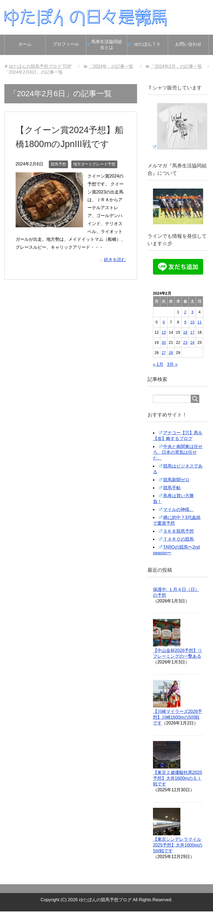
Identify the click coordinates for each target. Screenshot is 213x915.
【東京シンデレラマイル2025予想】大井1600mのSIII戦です (178, 845)
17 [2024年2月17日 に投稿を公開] (192, 332)
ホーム (25, 44)
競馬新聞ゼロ (176, 479)
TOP (40, 66)
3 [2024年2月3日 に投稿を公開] (192, 312)
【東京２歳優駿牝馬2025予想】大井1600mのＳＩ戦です (177, 778)
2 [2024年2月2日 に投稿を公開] (185, 312)
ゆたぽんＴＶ (147, 44)
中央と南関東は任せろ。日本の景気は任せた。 (178, 452)
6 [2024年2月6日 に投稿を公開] (164, 322)
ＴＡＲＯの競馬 (178, 539)
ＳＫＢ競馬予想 (178, 531)
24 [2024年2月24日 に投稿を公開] (192, 342)
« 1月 (158, 364)
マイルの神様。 (178, 509)
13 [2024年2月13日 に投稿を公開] (164, 332)
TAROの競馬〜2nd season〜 (176, 550)
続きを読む (115, 259)
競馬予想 (58, 164)
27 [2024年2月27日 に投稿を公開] (164, 352)
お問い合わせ (188, 44)
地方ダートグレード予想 (94, 164)
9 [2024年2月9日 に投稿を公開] (185, 322)
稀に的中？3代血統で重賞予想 (177, 520)
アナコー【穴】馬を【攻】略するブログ (178, 435)
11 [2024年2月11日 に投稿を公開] (199, 322)
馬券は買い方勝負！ (173, 498)
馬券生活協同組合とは (106, 44)
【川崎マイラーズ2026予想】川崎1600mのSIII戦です (177, 717)
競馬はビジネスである (178, 469)
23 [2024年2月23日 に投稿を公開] (185, 342)
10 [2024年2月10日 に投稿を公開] (192, 322)
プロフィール (66, 44)
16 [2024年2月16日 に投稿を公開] (185, 332)
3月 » (172, 364)
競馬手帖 (172, 487)
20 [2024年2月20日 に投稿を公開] (164, 342)
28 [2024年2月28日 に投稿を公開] (171, 352)
